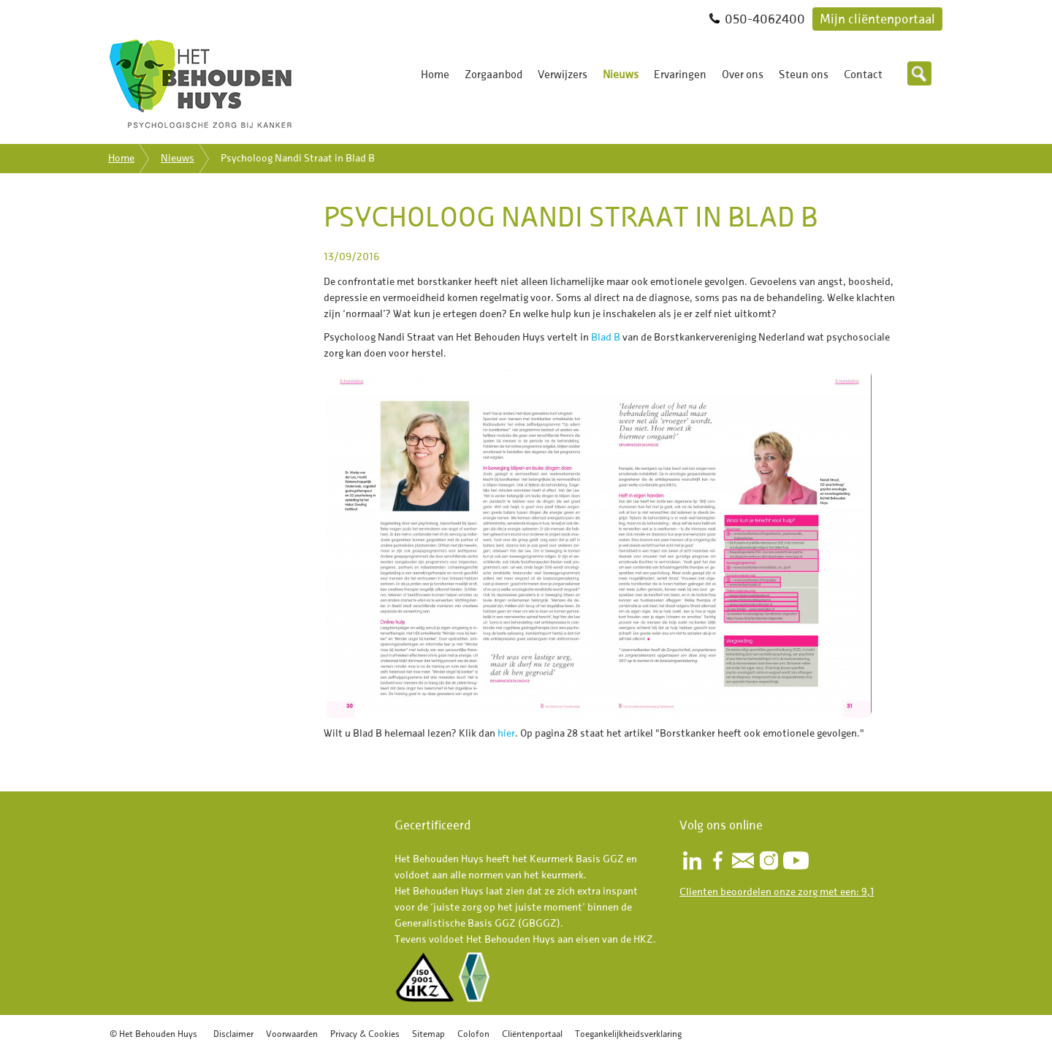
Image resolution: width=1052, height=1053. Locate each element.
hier (506, 733)
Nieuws (621, 74)
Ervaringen (680, 74)
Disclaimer (233, 1033)
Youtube (796, 860)
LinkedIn (692, 860)
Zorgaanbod (493, 74)
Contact (863, 74)
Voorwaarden (292, 1033)
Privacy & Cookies (365, 1033)
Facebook (717, 860)
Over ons (742, 74)
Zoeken (919, 73)
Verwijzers (562, 74)
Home (435, 74)
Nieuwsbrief (743, 860)
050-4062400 (765, 18)
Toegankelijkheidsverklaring (628, 1033)
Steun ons (803, 74)
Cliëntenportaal (532, 1033)
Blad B (605, 337)
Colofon (473, 1033)
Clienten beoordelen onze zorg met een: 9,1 (776, 892)
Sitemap (428, 1033)
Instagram (769, 860)
